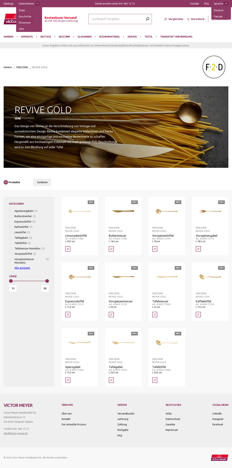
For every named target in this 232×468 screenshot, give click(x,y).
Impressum (172, 429)
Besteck (45, 36)
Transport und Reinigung (176, 36)
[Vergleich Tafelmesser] (154, 314)
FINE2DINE (22, 67)
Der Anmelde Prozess (74, 424)
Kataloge (9, 3)
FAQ (206, 3)
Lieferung (122, 419)
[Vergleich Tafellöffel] (154, 380)
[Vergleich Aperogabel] (67, 380)
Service (132, 36)
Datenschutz (173, 419)
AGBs (169, 413)
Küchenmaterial (109, 36)
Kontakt (194, 3)
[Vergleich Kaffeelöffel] (198, 314)
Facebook (217, 424)
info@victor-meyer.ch (16, 433)
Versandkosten (125, 413)
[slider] (11, 281)
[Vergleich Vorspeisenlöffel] (154, 249)
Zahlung (122, 424)
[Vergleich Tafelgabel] (111, 380)
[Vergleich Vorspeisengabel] (198, 249)
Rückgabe (123, 429)
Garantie (170, 424)
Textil (148, 36)
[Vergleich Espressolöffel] (67, 314)
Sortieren (42, 182)
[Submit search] (147, 19)
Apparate (27, 36)
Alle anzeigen (22, 267)
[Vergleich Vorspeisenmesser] (111, 314)
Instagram (217, 419)
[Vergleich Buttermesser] (111, 249)
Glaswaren (84, 36)
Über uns (67, 413)
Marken (8, 36)
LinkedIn (217, 413)
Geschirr (64, 36)
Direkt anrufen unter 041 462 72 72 (115, 3)
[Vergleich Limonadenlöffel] (67, 249)
